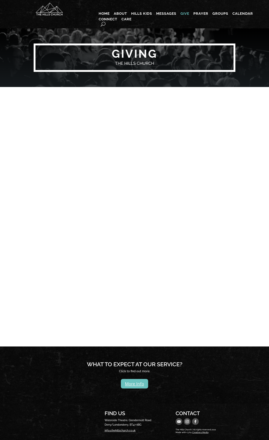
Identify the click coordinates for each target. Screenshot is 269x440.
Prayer (200, 13)
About (120, 13)
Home (104, 13)
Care (126, 19)
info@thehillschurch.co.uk (120, 430)
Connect (108, 19)
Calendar (242, 13)
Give (184, 13)
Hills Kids (141, 13)
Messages (166, 13)
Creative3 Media (200, 432)
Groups (220, 13)
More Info (134, 383)
